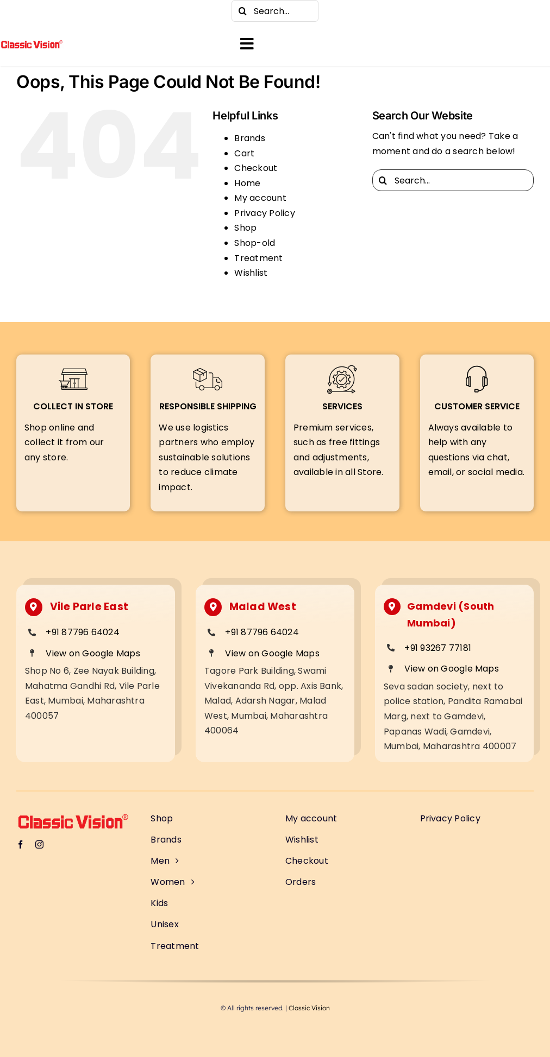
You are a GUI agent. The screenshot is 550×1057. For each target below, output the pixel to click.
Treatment (258, 258)
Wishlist (250, 273)
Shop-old (254, 243)
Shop (245, 227)
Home (247, 183)
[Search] (242, 11)
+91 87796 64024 (83, 632)
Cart (244, 153)
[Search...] (275, 11)
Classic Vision (309, 1008)
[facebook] (21, 10)
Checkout (255, 168)
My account (260, 198)
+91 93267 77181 (437, 648)
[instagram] (43, 10)
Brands (249, 138)
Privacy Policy (264, 213)
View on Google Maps (93, 653)
